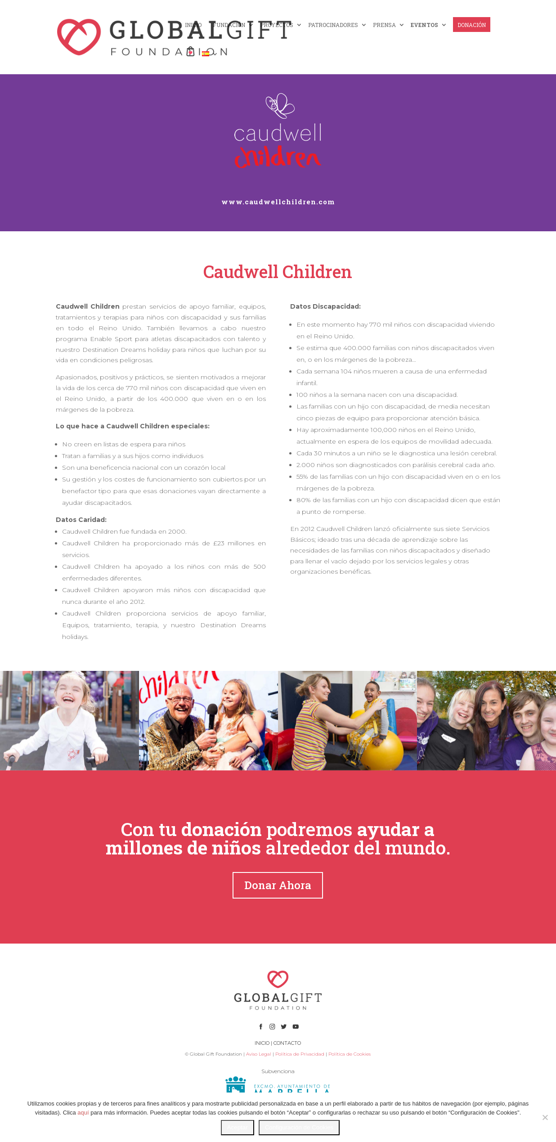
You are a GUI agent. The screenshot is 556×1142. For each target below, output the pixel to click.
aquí (83, 1112)
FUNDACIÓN (229, 25)
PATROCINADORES (333, 25)
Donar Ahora (277, 885)
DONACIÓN (471, 25)
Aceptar (237, 1127)
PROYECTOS (276, 25)
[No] (544, 1117)
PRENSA (384, 25)
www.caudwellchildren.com (278, 201)
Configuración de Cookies (299, 1127)
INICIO (193, 25)
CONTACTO (287, 1043)
